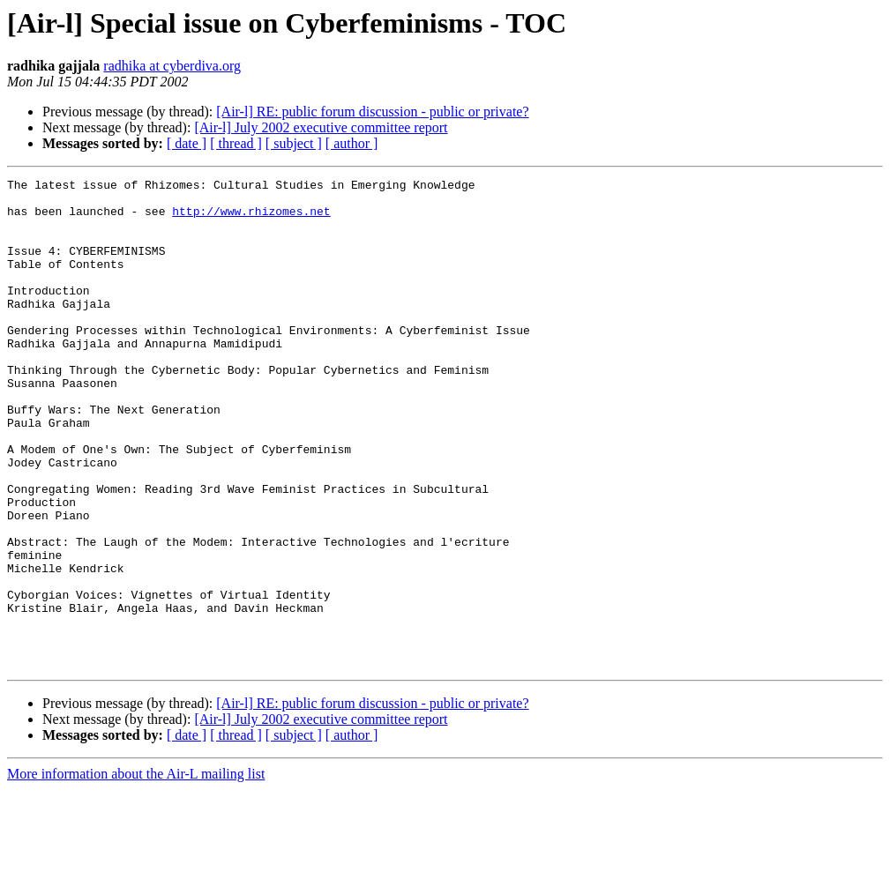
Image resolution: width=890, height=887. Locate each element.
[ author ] (351, 143)
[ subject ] (294, 143)
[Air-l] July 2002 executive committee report (320, 127)
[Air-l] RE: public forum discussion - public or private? (372, 111)
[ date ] (186, 143)
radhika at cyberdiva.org (172, 65)
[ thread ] (236, 143)
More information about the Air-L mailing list (136, 871)
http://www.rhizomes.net (251, 219)
